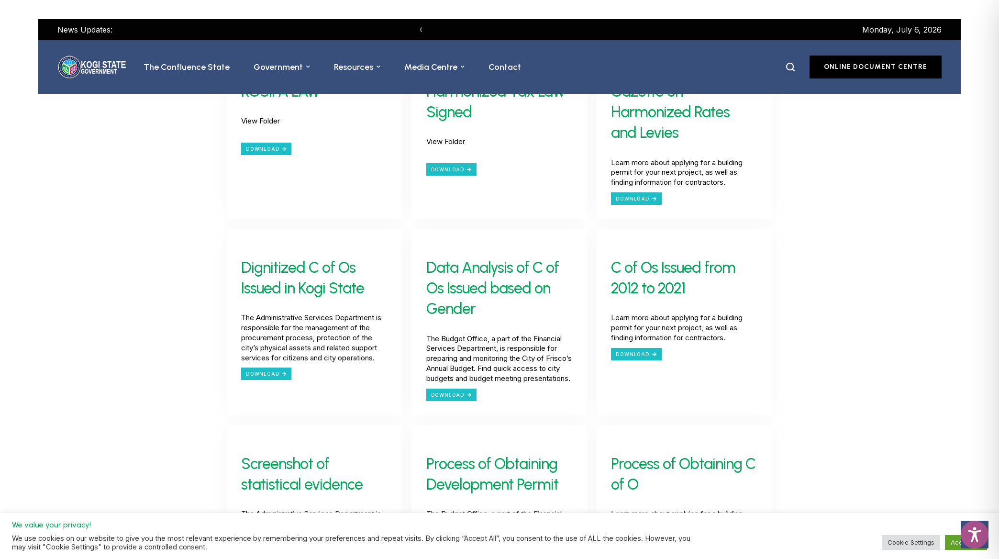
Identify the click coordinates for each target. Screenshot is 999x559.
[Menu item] (187, 67)
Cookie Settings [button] (911, 542)
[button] (308, 67)
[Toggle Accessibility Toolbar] (974, 534)
